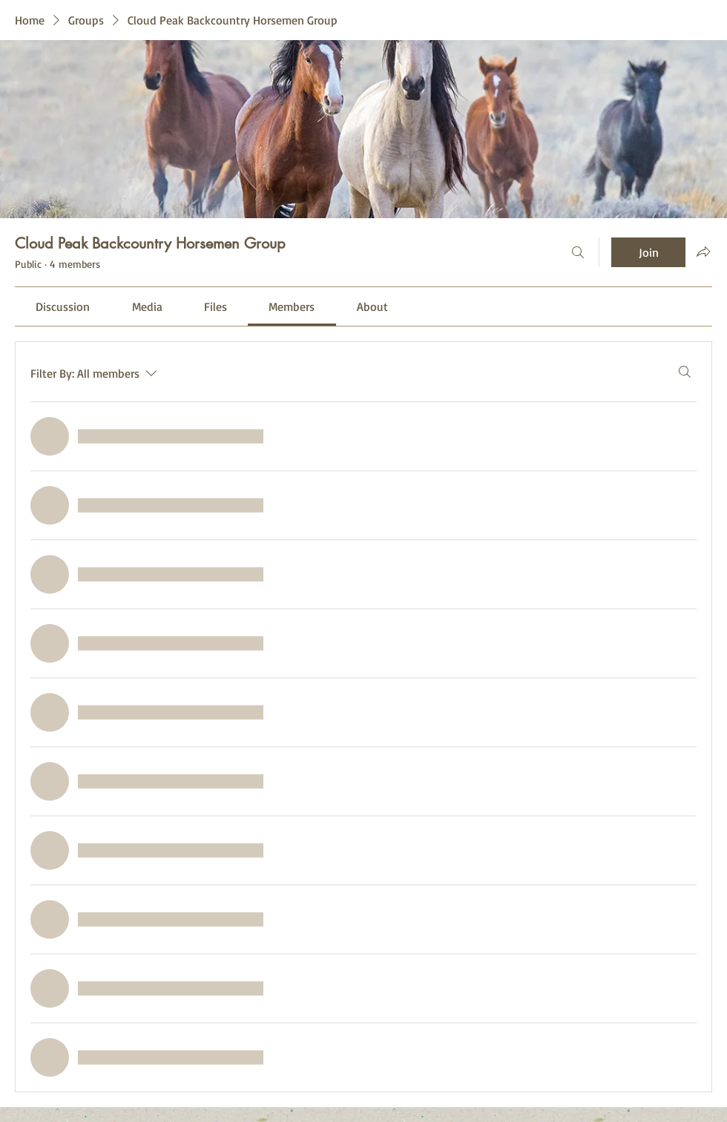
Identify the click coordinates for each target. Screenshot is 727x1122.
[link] (63, 306)
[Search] (578, 252)
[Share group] (703, 251)
